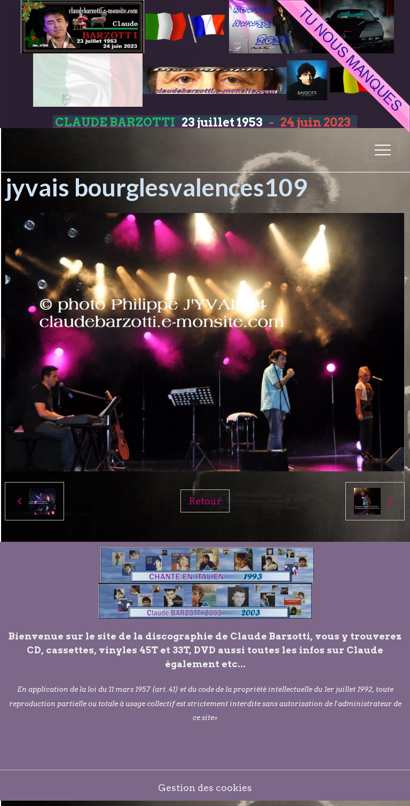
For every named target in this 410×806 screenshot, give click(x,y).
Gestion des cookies (205, 787)
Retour (205, 501)
